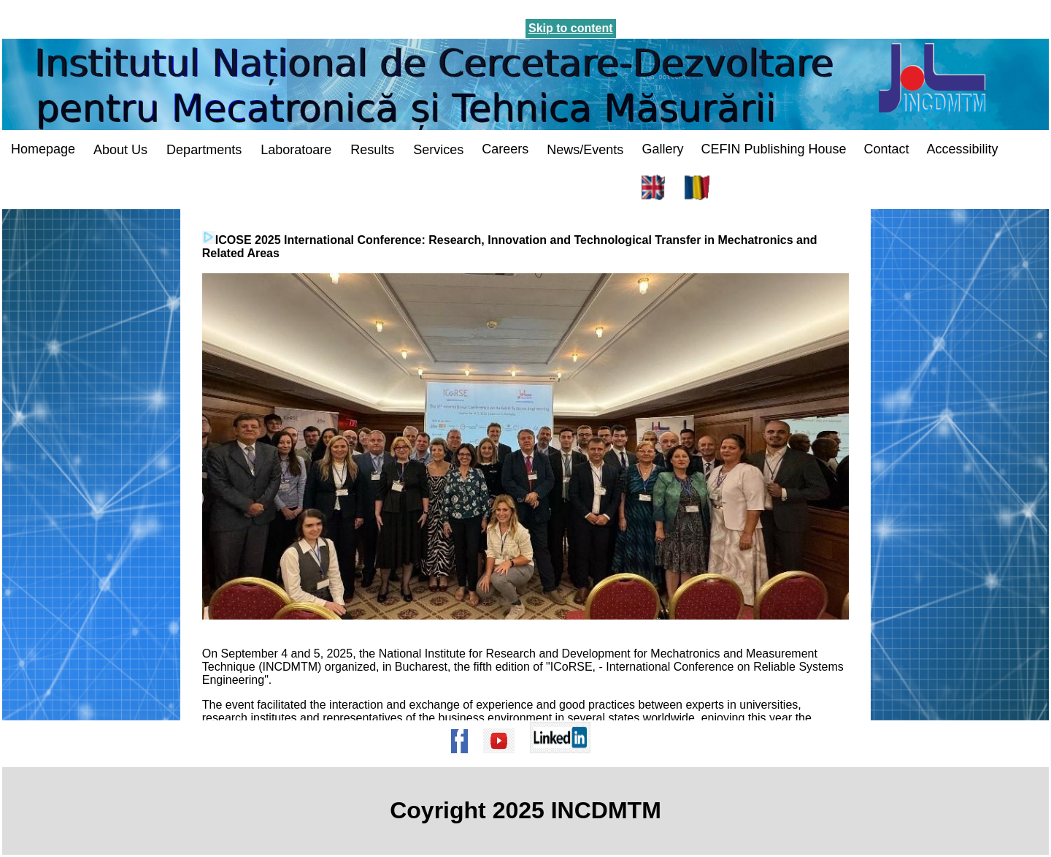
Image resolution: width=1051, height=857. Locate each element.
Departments (204, 149)
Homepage (43, 149)
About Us (120, 149)
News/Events (585, 149)
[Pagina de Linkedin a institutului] (564, 760)
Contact (886, 149)
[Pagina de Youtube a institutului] (504, 760)
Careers (505, 149)
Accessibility (962, 149)
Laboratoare (296, 149)
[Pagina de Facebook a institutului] (464, 760)
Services (438, 149)
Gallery (662, 149)
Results (372, 149)
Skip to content (570, 28)
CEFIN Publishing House (773, 149)
